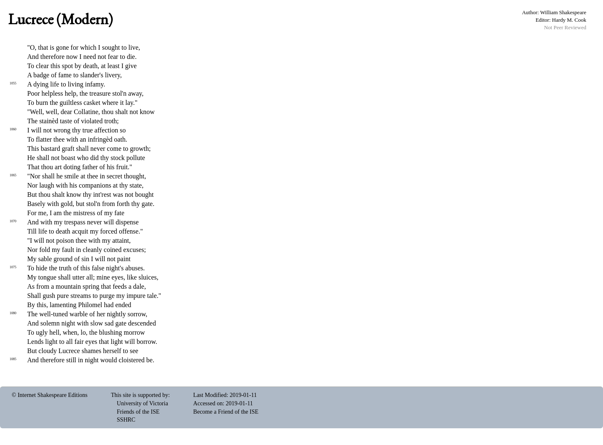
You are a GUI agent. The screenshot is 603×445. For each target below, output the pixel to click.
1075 (13, 267)
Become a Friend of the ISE (225, 412)
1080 (13, 313)
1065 (13, 175)
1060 (13, 129)
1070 (13, 221)
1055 (13, 83)
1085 (13, 359)
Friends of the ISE (138, 412)
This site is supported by (139, 395)
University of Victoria (142, 403)
